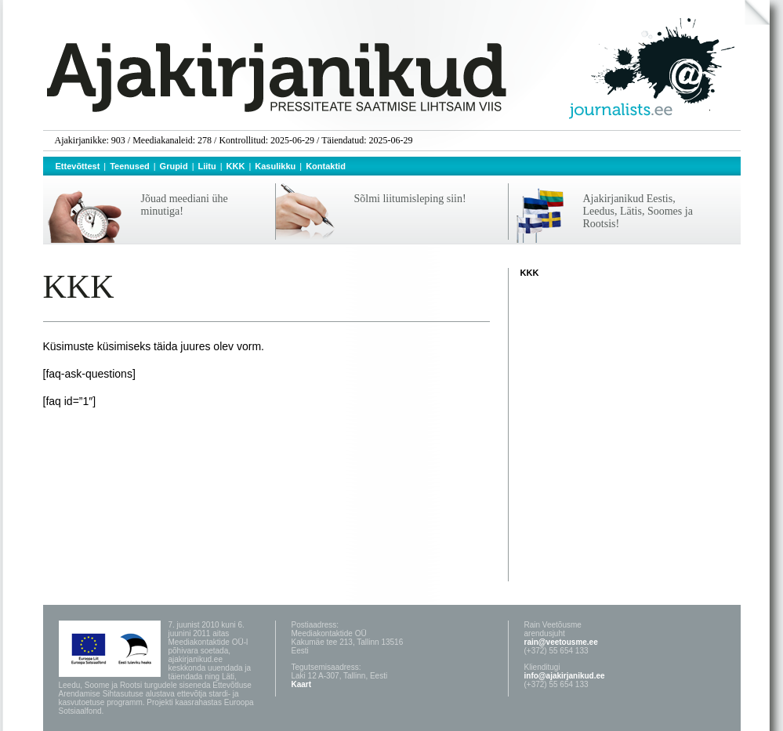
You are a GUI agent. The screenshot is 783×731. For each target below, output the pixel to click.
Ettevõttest (78, 166)
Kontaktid (326, 166)
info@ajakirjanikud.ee (564, 675)
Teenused (130, 166)
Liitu (207, 166)
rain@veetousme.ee (561, 642)
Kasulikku (275, 166)
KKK (236, 166)
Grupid (174, 166)
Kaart (302, 684)
